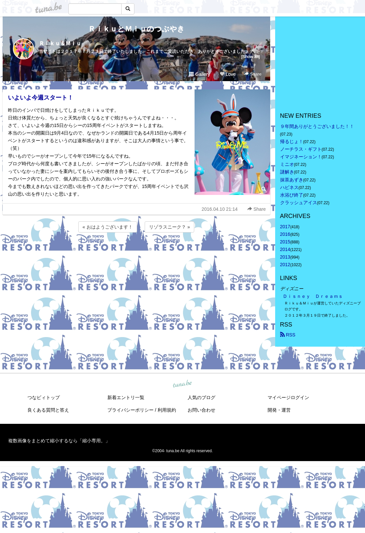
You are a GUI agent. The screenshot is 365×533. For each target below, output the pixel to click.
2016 (285, 234)
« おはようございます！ (108, 227)
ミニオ (287, 164)
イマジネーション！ (301, 156)
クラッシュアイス (298, 202)
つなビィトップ (43, 397)
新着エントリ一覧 (125, 397)
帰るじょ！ (291, 141)
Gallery (199, 74)
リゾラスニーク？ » (169, 227)
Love (228, 74)
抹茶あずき (291, 179)
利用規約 (167, 410)
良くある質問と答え (48, 410)
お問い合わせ (201, 410)
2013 (285, 257)
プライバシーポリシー (130, 410)
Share (252, 74)
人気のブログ (201, 397)
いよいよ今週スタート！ (40, 97)
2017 (285, 226)
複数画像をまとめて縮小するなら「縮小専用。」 (59, 440)
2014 (285, 249)
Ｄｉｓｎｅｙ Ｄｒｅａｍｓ (313, 296)
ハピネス (289, 187)
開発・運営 (279, 410)
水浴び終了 (291, 195)
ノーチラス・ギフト (301, 149)
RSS (288, 334)
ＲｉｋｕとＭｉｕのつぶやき (136, 29)
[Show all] (250, 56)
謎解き (287, 171)
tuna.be (182, 384)
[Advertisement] (136, 251)
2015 (285, 241)
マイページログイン (288, 397)
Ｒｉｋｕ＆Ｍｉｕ (60, 43)
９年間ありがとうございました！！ (317, 126)
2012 (285, 264)
